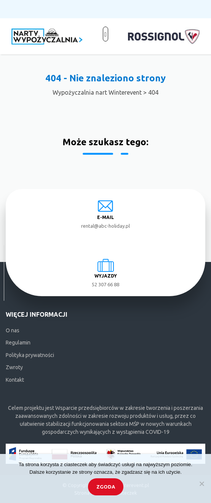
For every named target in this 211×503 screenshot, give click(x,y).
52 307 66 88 (105, 284)
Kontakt (15, 380)
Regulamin (18, 343)
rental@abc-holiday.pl (105, 225)
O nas (12, 330)
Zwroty (14, 367)
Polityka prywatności (30, 355)
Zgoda (105, 486)
